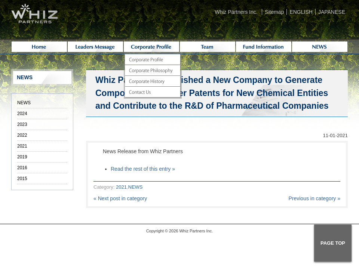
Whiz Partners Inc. (236, 12)
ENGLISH (300, 12)
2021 (121, 187)
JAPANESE (331, 12)
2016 (22, 167)
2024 (22, 113)
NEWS (135, 187)
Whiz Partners (192, 231)
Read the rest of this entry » (143, 169)
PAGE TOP (332, 243)
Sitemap (274, 12)
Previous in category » (314, 198)
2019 (22, 157)
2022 (22, 135)
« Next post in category (120, 198)
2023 (22, 124)
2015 (22, 178)
